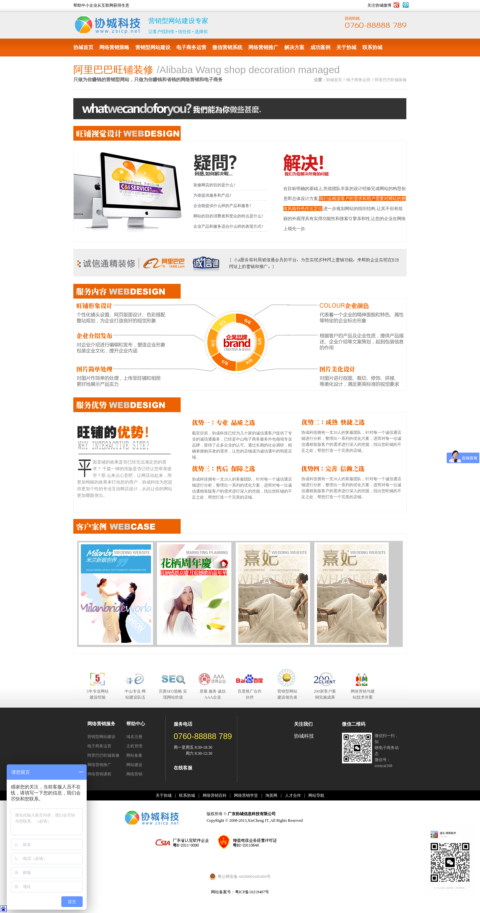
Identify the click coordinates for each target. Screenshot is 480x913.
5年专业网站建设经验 (98, 694)
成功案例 (320, 47)
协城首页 (83, 47)
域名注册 (134, 736)
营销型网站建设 (152, 47)
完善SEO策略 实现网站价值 (173, 694)
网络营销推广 (263, 47)
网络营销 (134, 774)
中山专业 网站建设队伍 (135, 694)
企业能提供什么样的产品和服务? (222, 205)
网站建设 (134, 764)
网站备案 (134, 755)
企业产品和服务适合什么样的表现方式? (228, 226)
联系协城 (372, 47)
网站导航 (316, 795)
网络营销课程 (99, 774)
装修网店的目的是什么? (214, 185)
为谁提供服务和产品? (212, 195)
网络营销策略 (114, 47)
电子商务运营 (191, 47)
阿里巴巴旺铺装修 (391, 79)
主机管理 (134, 746)
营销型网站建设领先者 (287, 694)
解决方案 (294, 47)
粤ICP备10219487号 (252, 892)
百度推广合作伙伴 (250, 694)
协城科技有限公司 (107, 25)
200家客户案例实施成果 (325, 694)
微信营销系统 (227, 47)
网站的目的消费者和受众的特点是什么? (228, 216)
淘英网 (271, 795)
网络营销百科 (215, 795)
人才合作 (293, 795)
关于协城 (346, 47)
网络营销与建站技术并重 (363, 694)
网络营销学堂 (246, 795)
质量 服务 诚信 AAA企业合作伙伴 (213, 694)
